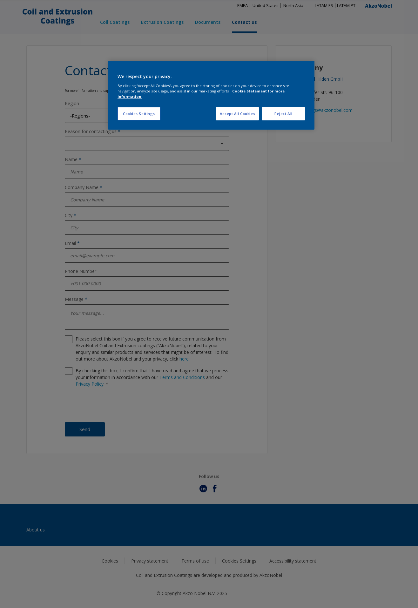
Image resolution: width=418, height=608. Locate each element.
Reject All (283, 113)
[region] (211, 95)
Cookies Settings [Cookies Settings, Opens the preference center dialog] (139, 113)
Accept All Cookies (237, 113)
